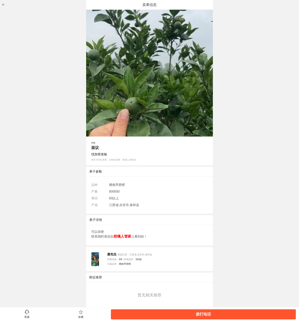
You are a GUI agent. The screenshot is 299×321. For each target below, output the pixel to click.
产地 (94, 205)
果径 (94, 198)
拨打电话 (203, 314)
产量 (94, 191)
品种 (94, 184)
